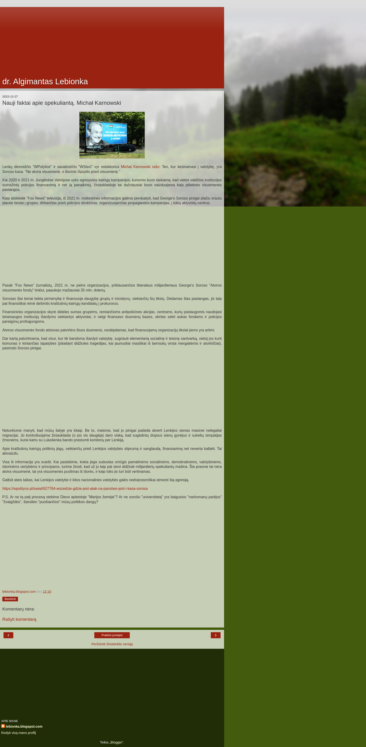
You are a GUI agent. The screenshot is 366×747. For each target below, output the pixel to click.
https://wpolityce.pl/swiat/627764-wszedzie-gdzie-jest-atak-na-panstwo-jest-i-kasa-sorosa (75, 489)
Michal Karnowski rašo (140, 167)
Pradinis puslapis (112, 635)
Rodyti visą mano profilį (18, 733)
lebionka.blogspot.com (24, 726)
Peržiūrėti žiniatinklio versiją (112, 644)
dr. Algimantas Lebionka (45, 81)
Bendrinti (10, 599)
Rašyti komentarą (19, 619)
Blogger (116, 742)
